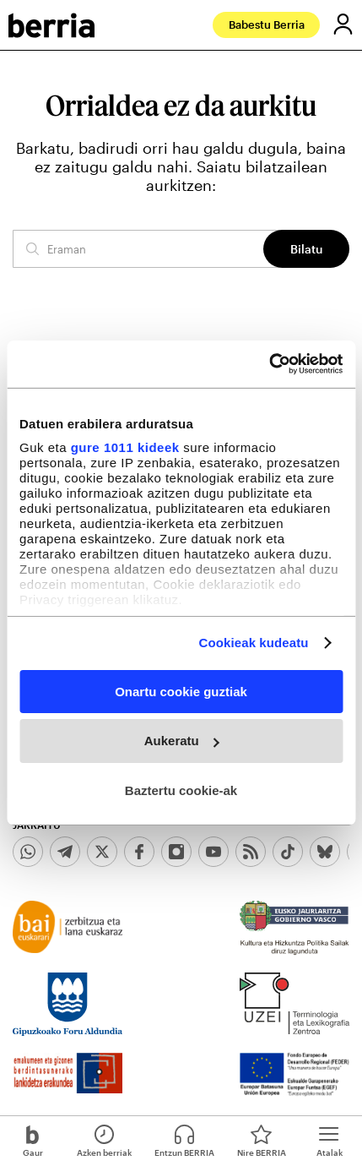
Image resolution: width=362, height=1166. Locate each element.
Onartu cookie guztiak (181, 691)
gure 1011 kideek (125, 447)
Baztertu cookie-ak (181, 790)
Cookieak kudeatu (254, 642)
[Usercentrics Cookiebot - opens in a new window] (269, 364)
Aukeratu (181, 740)
